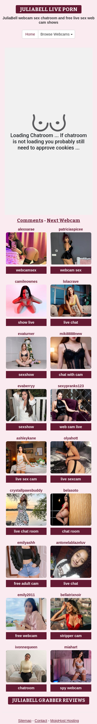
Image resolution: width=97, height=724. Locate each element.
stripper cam (71, 636)
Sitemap (24, 721)
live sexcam (71, 479)
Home (30, 34)
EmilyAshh (26, 543)
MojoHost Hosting (64, 721)
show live (26, 322)
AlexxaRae (26, 229)
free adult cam (26, 583)
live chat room (26, 531)
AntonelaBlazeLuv (70, 543)
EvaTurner (26, 334)
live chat (71, 322)
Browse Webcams (56, 34)
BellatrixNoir (71, 595)
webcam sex (71, 270)
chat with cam (71, 375)
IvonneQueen (26, 647)
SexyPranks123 (71, 386)
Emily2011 (26, 595)
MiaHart (70, 647)
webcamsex (26, 270)
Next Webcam (63, 220)
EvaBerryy (26, 386)
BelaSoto (70, 490)
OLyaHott (71, 438)
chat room (71, 531)
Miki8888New (71, 334)
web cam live (71, 427)
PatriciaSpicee (71, 229)
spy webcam (70, 688)
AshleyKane (26, 438)
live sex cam (26, 479)
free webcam (26, 636)
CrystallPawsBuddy (26, 490)
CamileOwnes (26, 281)
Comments (30, 220)
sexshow (26, 375)
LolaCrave (71, 281)
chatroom (26, 688)
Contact (41, 721)
